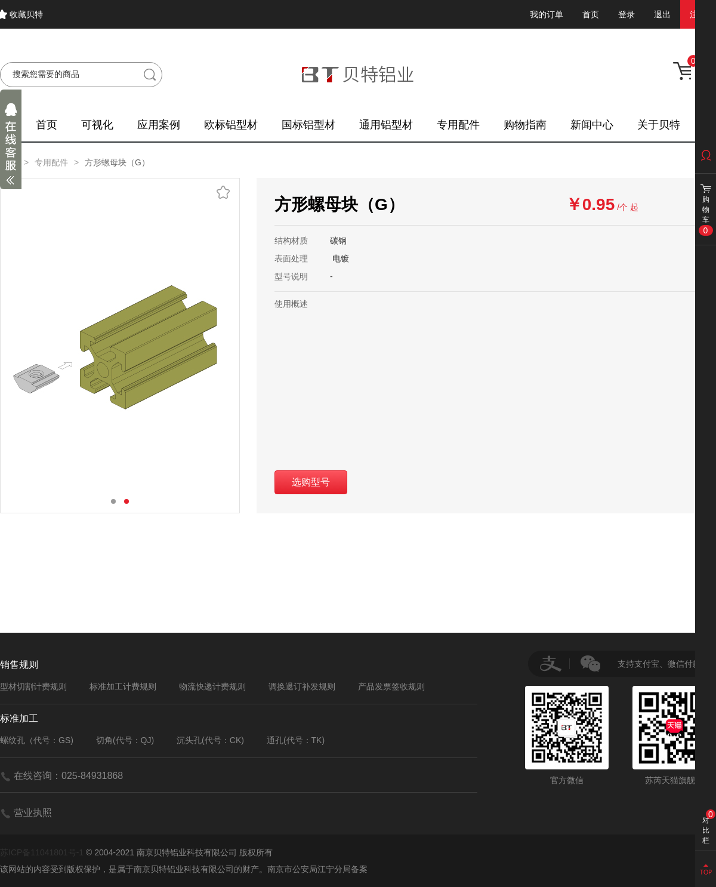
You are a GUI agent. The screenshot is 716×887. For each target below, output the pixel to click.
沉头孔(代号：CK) (210, 740)
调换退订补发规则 (301, 686)
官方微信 (567, 735)
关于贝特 (658, 125)
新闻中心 (591, 125)
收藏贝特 (26, 14)
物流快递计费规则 (212, 686)
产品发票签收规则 (391, 686)
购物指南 (525, 125)
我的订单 (546, 14)
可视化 (97, 125)
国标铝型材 (308, 125)
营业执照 (33, 813)
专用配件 (458, 125)
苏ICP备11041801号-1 (42, 852)
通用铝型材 (386, 125)
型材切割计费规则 (33, 686)
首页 (590, 14)
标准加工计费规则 (123, 686)
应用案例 (158, 125)
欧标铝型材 (231, 125)
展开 (10, 146)
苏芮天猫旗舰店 (674, 735)
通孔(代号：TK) (296, 740)
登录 (626, 14)
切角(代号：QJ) (125, 740)
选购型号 (311, 482)
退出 (662, 14)
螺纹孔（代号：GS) (36, 740)
